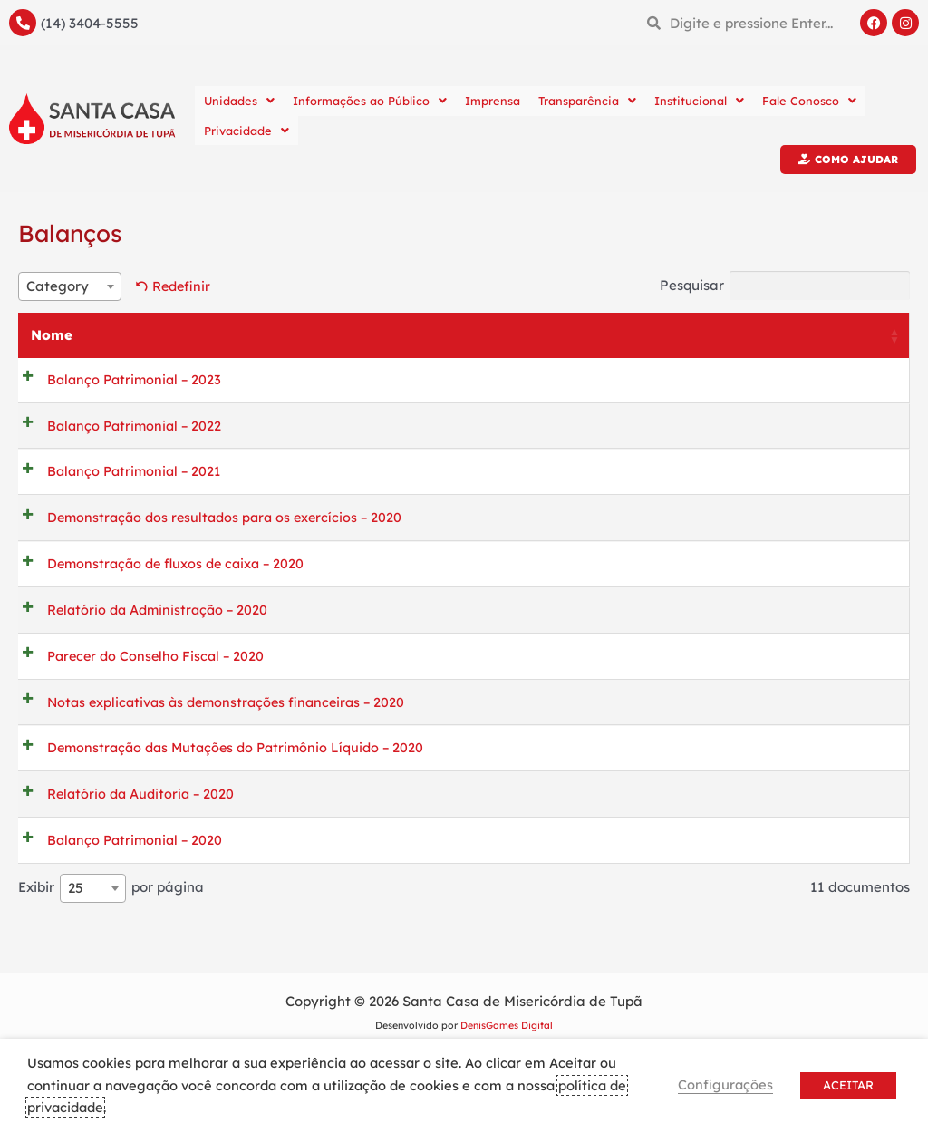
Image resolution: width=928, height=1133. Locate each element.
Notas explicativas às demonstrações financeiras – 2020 (216, 734)
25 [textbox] (75, 939)
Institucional (699, 100)
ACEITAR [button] (848, 1085)
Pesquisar (780, 286)
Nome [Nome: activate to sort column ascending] (51, 335)
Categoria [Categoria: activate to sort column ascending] (506, 335)
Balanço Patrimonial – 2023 (121, 379)
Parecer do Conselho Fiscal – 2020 (143, 683)
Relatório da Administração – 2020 (145, 633)
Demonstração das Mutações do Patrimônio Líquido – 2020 (225, 785)
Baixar (661, 382)
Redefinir (183, 286)
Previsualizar (824, 382)
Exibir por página (111, 939)
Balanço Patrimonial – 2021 (121, 480)
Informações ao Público (370, 100)
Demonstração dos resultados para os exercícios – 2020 (214, 531)
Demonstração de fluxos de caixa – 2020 (164, 582)
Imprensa (492, 100)
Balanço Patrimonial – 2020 (121, 887)
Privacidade (246, 130)
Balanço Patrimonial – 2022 (121, 430)
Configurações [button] (725, 1084)
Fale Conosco (809, 100)
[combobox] (69, 287)
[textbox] (70, 287)
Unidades (239, 100)
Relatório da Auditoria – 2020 (128, 836)
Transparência (587, 100)
